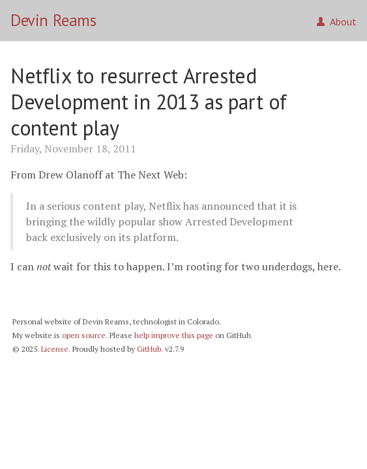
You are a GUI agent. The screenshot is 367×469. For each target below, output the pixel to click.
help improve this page (173, 335)
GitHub (149, 349)
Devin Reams (53, 20)
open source (84, 335)
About (337, 21)
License (54, 349)
